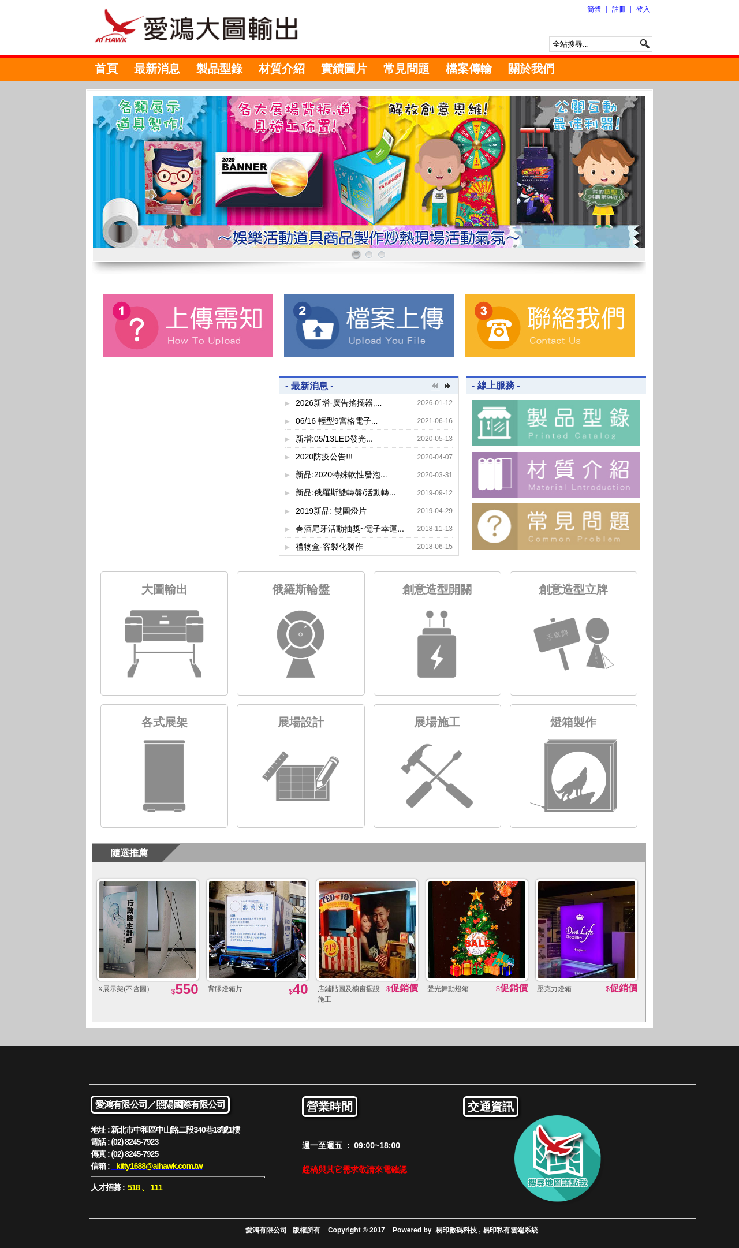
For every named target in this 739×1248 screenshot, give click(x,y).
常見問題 (406, 68)
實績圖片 (344, 68)
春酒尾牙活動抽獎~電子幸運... (350, 528)
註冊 (619, 9)
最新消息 (157, 68)
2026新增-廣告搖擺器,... (339, 403)
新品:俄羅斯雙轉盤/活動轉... (345, 492)
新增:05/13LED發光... (334, 438)
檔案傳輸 (469, 68)
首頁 (106, 68)
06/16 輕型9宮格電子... (337, 420)
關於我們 (531, 68)
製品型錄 (219, 68)
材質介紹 (282, 68)
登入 (643, 9)
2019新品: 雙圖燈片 (331, 510)
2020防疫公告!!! (324, 456)
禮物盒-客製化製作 (329, 546)
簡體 (594, 9)
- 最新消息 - (309, 386)
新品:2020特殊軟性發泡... (341, 474)
